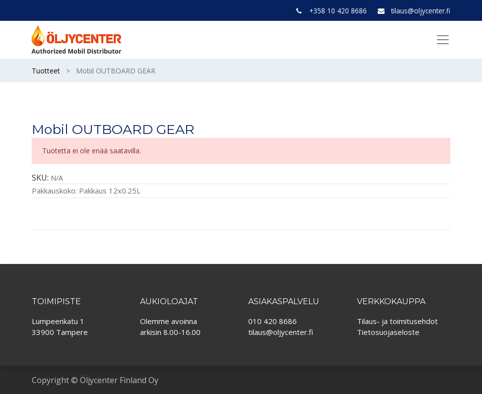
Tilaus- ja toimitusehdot (397, 321)
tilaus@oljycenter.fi (420, 10)
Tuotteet (46, 70)
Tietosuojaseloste (388, 332)
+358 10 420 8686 (338, 10)
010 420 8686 (272, 321)
